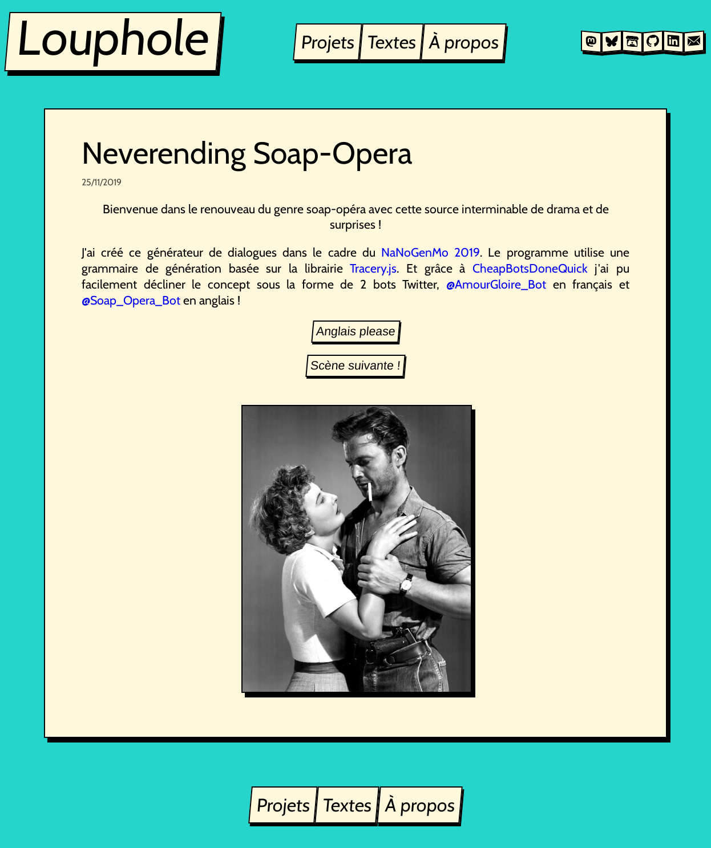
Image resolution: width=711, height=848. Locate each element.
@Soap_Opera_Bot (131, 300)
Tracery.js (373, 268)
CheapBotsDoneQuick (530, 268)
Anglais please (356, 331)
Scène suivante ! (355, 365)
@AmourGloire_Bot (496, 284)
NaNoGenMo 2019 (430, 252)
